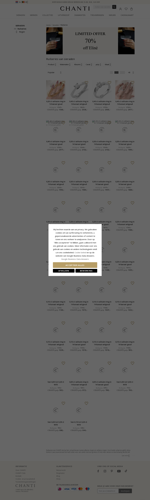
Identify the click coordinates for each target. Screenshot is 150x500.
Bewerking (86, 270)
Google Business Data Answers (75, 259)
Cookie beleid (81, 252)
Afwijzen (63, 270)
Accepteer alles (75, 265)
